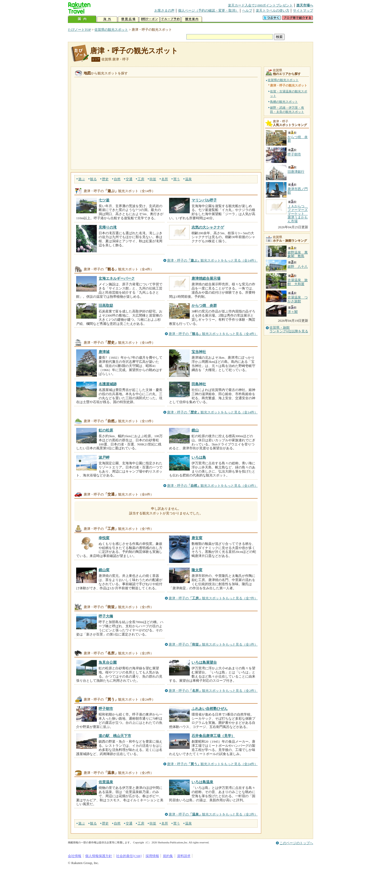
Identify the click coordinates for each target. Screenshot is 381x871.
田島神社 (199, 384)
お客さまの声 (164, 10)
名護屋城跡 (108, 384)
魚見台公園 (108, 662)
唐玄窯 (197, 538)
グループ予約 (170, 19)
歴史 (105, 179)
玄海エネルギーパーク (117, 278)
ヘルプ (247, 10)
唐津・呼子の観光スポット (134, 51)
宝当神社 (199, 352)
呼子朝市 (106, 709)
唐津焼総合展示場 (206, 278)
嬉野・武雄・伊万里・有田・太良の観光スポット (287, 110)
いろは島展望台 (204, 662)
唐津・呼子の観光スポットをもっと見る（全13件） (212, 486)
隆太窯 (197, 570)
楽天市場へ (304, 5)
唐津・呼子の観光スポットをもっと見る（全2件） (213, 691)
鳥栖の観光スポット (284, 102)
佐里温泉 (106, 782)
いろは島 (199, 457)
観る (93, 179)
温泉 (188, 179)
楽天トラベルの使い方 (272, 10)
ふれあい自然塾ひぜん (210, 709)
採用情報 (152, 856)
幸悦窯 (104, 538)
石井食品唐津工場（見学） (213, 736)
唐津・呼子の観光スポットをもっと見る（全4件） (213, 334)
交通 (129, 179)
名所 (164, 179)
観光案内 (191, 19)
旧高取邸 (106, 305)
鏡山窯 (104, 570)
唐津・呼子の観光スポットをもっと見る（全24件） (212, 764)
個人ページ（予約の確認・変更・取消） (208, 10)
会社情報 (74, 856)
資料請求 (183, 856)
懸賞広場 (128, 19)
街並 (152, 179)
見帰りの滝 (108, 227)
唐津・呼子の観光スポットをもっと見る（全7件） (213, 598)
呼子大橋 (106, 616)
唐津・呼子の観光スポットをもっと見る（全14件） (212, 260)
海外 (107, 19)
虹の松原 (106, 430)
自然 (117, 179)
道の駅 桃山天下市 (115, 736)
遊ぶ (81, 179)
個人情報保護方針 (98, 856)
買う (176, 179)
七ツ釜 (104, 200)
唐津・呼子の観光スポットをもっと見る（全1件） (213, 644)
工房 (141, 179)
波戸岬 (104, 457)
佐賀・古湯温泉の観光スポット (288, 93)
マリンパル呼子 (204, 200)
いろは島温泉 (202, 782)
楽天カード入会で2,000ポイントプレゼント (260, 5)
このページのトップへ (296, 843)
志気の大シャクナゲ (208, 227)
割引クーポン (149, 19)
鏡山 (195, 430)
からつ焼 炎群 (204, 305)
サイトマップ (303, 10)
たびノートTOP (79, 30)
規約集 (168, 856)
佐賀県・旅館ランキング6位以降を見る (288, 329)
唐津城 (104, 352)
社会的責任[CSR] (129, 856)
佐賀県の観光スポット (111, 30)
